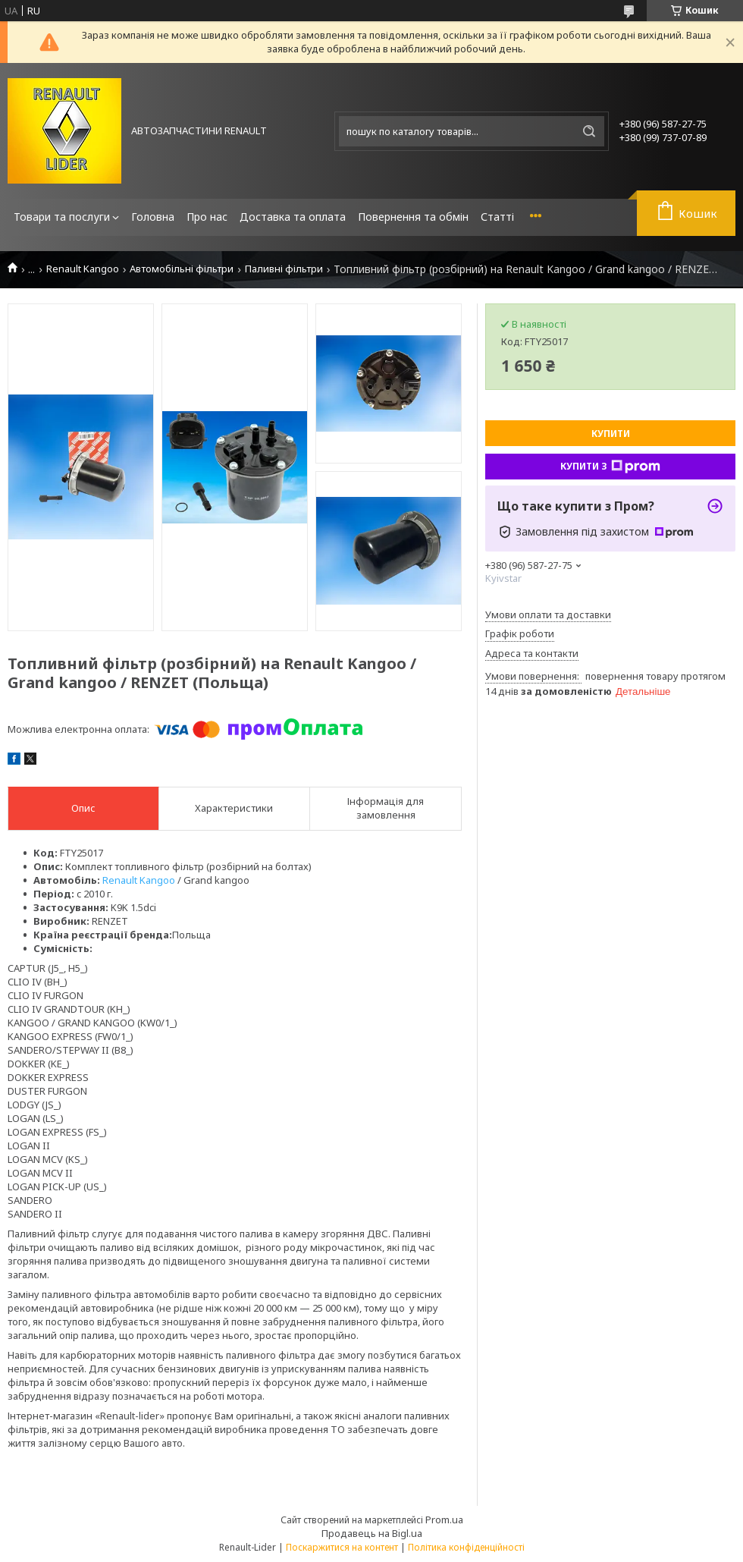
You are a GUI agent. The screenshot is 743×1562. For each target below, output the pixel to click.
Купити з (610, 466)
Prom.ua (444, 1519)
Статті (497, 216)
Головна (152, 216)
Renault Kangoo (82, 268)
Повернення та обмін (413, 216)
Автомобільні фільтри (182, 268)
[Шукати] (589, 131)
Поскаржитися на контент (342, 1547)
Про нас (207, 216)
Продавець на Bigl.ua (371, 1533)
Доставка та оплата (293, 216)
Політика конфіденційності (466, 1547)
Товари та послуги (62, 216)
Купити (610, 433)
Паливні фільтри (284, 268)
